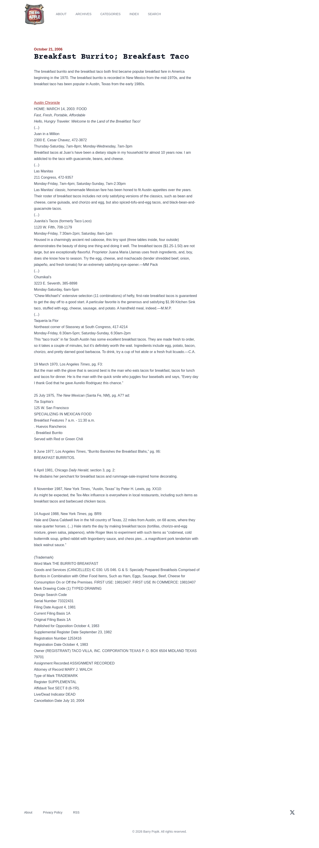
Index (134, 14)
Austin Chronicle (47, 103)
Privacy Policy (52, 812)
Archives (83, 14)
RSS (76, 812)
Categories (110, 14)
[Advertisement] (245, 81)
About (61, 14)
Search (154, 14)
